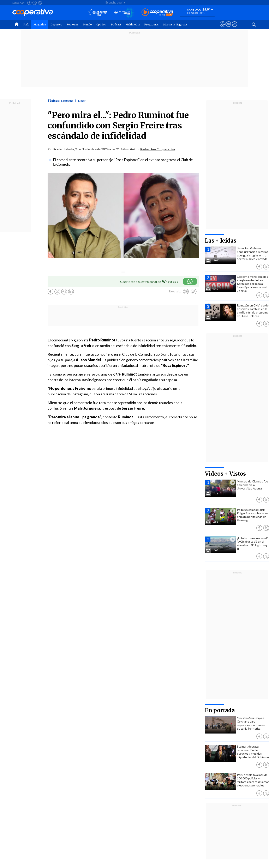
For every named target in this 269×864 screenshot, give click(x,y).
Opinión (101, 24)
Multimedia (133, 24)
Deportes (56, 24)
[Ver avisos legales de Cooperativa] (223, 28)
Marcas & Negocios (175, 24)
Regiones (72, 24)
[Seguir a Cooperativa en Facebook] (29, 2)
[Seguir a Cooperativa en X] (34, 2)
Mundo (87, 24)
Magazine (40, 24)
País (26, 24)
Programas (151, 24)
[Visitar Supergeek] (234, 28)
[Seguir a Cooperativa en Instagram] (40, 2)
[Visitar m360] (228, 28)
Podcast (116, 24)
